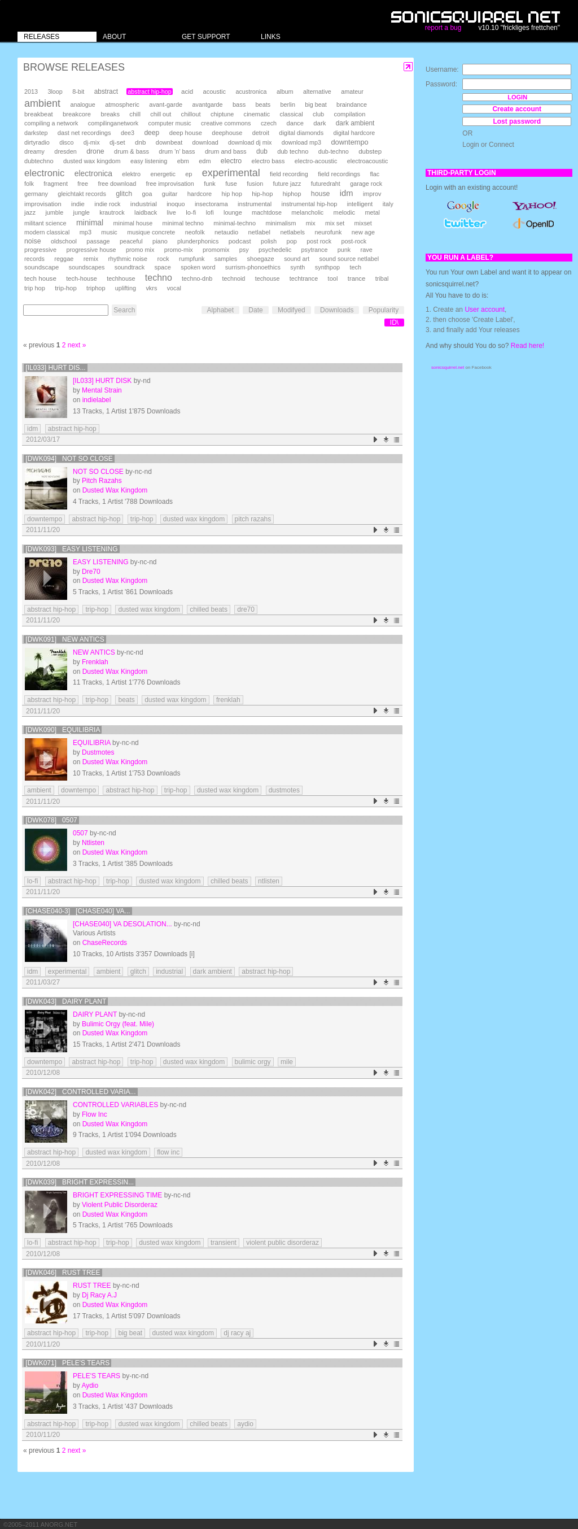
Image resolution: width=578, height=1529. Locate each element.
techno (158, 277)
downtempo (349, 142)
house (320, 194)
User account (485, 309)
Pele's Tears (96, 1376)
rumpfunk (191, 258)
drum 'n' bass (177, 151)
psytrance (314, 249)
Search (124, 310)
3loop (54, 91)
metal (372, 212)
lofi (210, 212)
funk (210, 183)
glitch (124, 194)
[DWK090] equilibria (62, 730)
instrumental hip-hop (310, 204)
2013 (31, 91)
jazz (30, 212)
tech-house (81, 278)
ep (188, 174)
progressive (40, 249)
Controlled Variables (115, 1105)
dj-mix (92, 142)
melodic (344, 212)
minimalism (280, 223)
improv (372, 193)
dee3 (127, 132)
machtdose (267, 212)
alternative (317, 91)
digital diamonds (301, 132)
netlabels (292, 232)
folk (29, 183)
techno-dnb (197, 278)
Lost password (517, 121)
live (171, 212)
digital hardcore (354, 132)
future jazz (287, 183)
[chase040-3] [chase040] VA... (77, 911)
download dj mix (250, 142)
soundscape (41, 267)
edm (205, 161)
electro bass (268, 161)
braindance (351, 104)
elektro (131, 174)
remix (91, 258)
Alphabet (220, 310)
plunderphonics (197, 241)
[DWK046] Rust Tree (62, 1273)
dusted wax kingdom (92, 161)
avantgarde (207, 104)
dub (262, 151)
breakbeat (38, 114)
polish (269, 241)
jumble (54, 212)
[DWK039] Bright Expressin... (79, 1182)
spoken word (198, 267)
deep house (185, 132)
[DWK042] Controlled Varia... (80, 1092)
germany (36, 193)
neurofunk (327, 232)
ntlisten (268, 881)
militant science (45, 223)
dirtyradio (37, 142)
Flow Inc (94, 1114)
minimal (89, 222)
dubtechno (39, 161)
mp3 (85, 232)
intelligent (360, 204)
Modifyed (291, 310)
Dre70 (91, 572)
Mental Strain (102, 390)
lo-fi (191, 212)
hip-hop (262, 193)
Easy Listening (100, 562)
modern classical (46, 232)
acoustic (214, 91)
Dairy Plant (95, 1014)
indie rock (107, 204)
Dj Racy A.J (99, 1295)
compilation (349, 114)
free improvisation (170, 183)
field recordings (339, 174)
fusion (255, 183)
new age (363, 232)
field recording (289, 174)
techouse (267, 278)
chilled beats (208, 609)
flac (374, 174)
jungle (81, 212)
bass (239, 104)
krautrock (111, 212)
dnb (140, 142)
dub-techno (333, 151)
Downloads (336, 310)
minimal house (133, 223)
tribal (382, 278)
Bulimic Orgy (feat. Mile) (118, 1024)
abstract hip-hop (149, 91)
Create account (516, 109)
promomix (216, 249)
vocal (174, 288)
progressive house (91, 249)
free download (117, 183)
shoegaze (260, 258)
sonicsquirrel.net (447, 367)
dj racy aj (237, 1333)
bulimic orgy (253, 1062)
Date (255, 310)
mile (287, 1062)
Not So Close (98, 472)
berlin (288, 104)
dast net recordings (84, 132)
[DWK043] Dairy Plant (65, 1001)
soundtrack (129, 267)
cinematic (257, 114)
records (34, 258)
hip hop (232, 193)
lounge (233, 212)
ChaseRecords (104, 943)
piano (160, 241)
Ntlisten (93, 843)
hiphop (292, 193)
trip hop (34, 288)
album (285, 91)
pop (292, 241)
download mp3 (301, 142)
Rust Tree (92, 1286)
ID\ (394, 322)
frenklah (228, 700)
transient (224, 1243)
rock (163, 258)
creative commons (226, 123)
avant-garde (165, 104)
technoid (233, 278)
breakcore (77, 114)
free (82, 183)
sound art (296, 258)
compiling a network (51, 123)
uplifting (125, 288)
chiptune (222, 114)
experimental (231, 172)
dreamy (34, 151)
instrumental (255, 204)
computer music (169, 123)
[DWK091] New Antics (64, 639)
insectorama (211, 204)
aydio (245, 1424)
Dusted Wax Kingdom (115, 490)
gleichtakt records (82, 193)
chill (135, 114)
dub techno (292, 151)
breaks (110, 114)
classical (291, 114)
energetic (162, 174)
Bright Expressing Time (117, 1195)
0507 (80, 833)
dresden (65, 151)
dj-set (117, 142)
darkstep (35, 132)
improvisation (43, 204)
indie (78, 204)
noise (32, 241)
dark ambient (355, 123)
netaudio (226, 232)
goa (147, 193)
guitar (170, 193)
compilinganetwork (113, 123)
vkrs (151, 288)
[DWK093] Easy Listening (71, 549)
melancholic (307, 212)
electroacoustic (367, 161)
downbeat (169, 142)
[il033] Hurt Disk (102, 381)
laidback (145, 212)
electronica (93, 173)
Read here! (527, 346)
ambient (42, 103)
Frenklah (95, 662)
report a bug (443, 28)
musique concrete (151, 232)
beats (263, 104)
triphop (95, 288)
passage (98, 241)
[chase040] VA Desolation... (122, 924)
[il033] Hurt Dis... (55, 368)
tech (355, 267)
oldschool (64, 241)
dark (319, 123)
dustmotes (284, 790)
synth (297, 267)
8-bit (78, 91)
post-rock (353, 241)
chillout (191, 114)
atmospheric (122, 104)
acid (187, 91)
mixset (363, 223)
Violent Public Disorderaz (119, 1205)
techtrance (304, 278)
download (205, 142)
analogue (82, 104)
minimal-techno (234, 223)
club (318, 114)
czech (269, 123)
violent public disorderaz (282, 1243)
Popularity (384, 310)
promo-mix (178, 249)
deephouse (227, 132)
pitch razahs (253, 519)
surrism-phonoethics (253, 267)
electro (231, 161)
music (109, 232)
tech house (40, 278)
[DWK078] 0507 (51, 820)
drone (95, 151)
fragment (55, 183)
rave (367, 249)
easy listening (148, 161)
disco (66, 142)
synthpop (327, 267)
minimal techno (183, 223)
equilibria (92, 743)
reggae (63, 258)
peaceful (131, 241)
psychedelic (275, 249)
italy (388, 204)
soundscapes (87, 267)
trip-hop (66, 288)
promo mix (140, 249)
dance (294, 123)
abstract (106, 91)
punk (344, 249)
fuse (231, 183)
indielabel (96, 400)
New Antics (94, 652)
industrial (143, 203)
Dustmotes (98, 752)
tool (333, 278)
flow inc (168, 1152)
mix (311, 223)
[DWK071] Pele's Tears (67, 1363)
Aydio (89, 1385)
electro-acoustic (316, 161)
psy (244, 249)
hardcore (199, 193)
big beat (315, 104)
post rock (318, 241)
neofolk (195, 232)
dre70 (246, 609)
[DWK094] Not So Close (69, 459)
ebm (183, 161)
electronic (44, 173)
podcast (240, 241)
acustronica (250, 91)
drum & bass (131, 151)
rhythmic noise (127, 258)
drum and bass (226, 151)
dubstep (370, 151)
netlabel (259, 232)
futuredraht (325, 183)
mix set (334, 223)
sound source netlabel (349, 258)
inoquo (176, 204)
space (162, 267)
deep (151, 133)
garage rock (366, 183)
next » (77, 345)
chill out (160, 114)
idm (346, 193)
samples (225, 258)
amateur (352, 91)
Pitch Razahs (102, 481)
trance (357, 278)
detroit (260, 132)
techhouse (121, 278)
